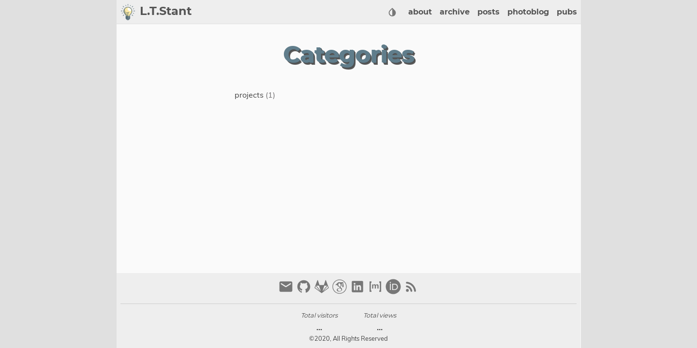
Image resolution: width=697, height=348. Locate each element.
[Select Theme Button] (392, 12)
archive (455, 12)
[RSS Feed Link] (411, 291)
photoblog (528, 12)
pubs (567, 12)
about (420, 12)
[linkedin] (359, 291)
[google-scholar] (341, 291)
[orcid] (394, 291)
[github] (305, 291)
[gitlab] (323, 291)
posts (488, 12)
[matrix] (377, 291)
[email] (287, 291)
